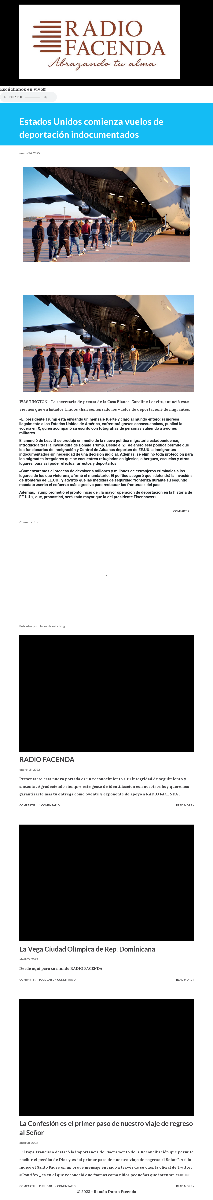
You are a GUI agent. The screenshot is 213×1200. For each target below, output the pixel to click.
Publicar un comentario (57, 979)
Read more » (185, 805)
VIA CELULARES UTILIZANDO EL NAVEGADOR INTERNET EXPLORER (28, 97)
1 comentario (49, 805)
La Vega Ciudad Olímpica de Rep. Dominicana (87, 949)
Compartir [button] (181, 511)
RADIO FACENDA (47, 759)
